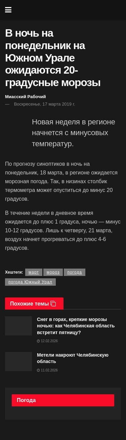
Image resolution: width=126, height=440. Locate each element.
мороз (53, 272)
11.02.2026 (47, 370)
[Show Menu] (8, 10)
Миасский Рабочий (25, 96)
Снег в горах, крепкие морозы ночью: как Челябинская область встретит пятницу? (76, 326)
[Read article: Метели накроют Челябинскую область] (18, 361)
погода (74, 272)
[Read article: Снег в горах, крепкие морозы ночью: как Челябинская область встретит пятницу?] (18, 325)
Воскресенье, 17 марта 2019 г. (44, 104)
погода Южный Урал (30, 282)
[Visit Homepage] (68, 10)
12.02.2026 (47, 341)
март (34, 272)
